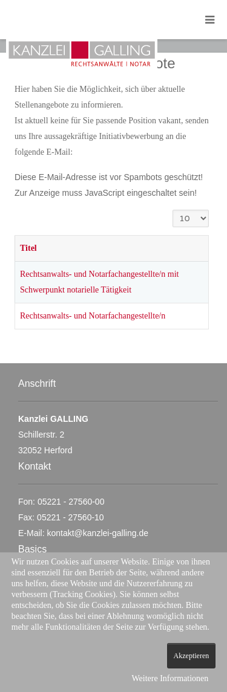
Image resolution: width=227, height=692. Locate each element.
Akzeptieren (191, 656)
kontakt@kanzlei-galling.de (97, 533)
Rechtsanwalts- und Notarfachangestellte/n (92, 315)
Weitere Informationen (169, 678)
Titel (28, 248)
